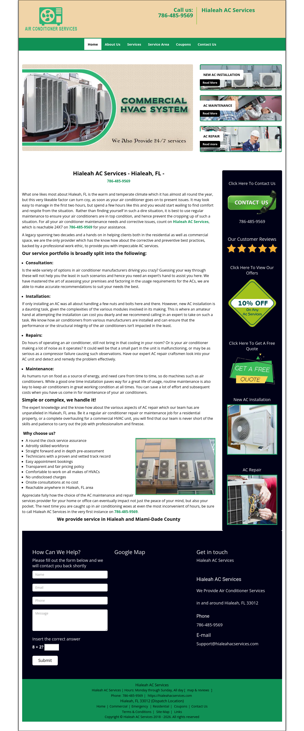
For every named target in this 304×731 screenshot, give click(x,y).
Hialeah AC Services (191, 221)
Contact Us (207, 44)
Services (134, 44)
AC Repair (252, 469)
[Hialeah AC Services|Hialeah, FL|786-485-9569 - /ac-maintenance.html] (241, 107)
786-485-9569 (175, 15)
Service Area (158, 44)
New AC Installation (252, 399)
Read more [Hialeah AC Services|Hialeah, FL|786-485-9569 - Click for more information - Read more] (210, 144)
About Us (112, 44)
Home (93, 44)
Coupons (183, 44)
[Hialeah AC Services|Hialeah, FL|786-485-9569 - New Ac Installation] (221, 75)
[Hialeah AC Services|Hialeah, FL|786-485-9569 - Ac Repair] (211, 136)
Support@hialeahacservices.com (227, 643)
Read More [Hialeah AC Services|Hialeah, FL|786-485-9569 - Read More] (210, 83)
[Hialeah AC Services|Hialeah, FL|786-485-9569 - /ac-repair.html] (241, 138)
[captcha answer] (51, 647)
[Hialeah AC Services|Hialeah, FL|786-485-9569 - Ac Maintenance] (217, 106)
